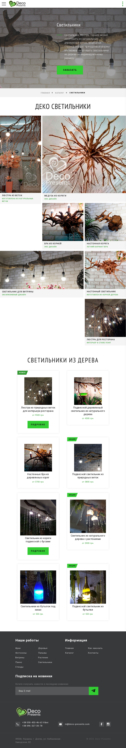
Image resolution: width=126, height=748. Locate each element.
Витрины (20, 657)
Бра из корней (53, 243)
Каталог (59, 93)
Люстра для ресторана (101, 339)
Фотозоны (21, 653)
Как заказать (95, 648)
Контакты (93, 653)
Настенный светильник (101, 291)
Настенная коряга (98, 243)
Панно (18, 662)
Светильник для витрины (18, 292)
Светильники (45, 662)
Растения (43, 657)
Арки (18, 648)
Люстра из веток (12, 196)
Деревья (43, 648)
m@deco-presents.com (77, 724)
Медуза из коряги (55, 196)
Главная (45, 93)
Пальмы (42, 653)
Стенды (19, 667)
